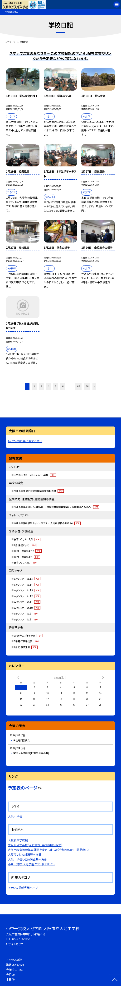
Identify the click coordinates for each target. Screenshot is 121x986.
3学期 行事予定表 (27, 641)
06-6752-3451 (21, 939)
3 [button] (41, 386)
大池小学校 (15, 816)
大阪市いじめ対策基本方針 (24, 854)
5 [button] (55, 386)
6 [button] (62, 386)
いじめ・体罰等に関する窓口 (25, 441)
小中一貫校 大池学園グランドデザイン (31, 864)
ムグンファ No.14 (27, 584)
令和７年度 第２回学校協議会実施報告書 (38, 491)
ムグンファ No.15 (27, 578)
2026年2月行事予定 (28, 635)
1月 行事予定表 (25, 647)
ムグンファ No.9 (26, 613)
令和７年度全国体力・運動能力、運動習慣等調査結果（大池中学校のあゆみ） (56, 507)
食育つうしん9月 (26, 562)
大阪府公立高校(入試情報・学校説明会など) (35, 845)
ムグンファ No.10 (27, 608)
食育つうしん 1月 (27, 539)
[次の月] (103, 677)
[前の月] (18, 677)
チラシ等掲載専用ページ (23, 887)
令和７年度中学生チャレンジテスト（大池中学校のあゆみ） (47, 523)
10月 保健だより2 (27, 551)
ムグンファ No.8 (26, 619)
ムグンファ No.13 (27, 590)
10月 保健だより (27, 557)
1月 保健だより (25, 545)
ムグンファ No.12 (27, 596)
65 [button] (78, 386)
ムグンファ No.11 (27, 602)
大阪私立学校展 (18, 840)
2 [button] (34, 386)
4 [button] (48, 386)
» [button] (95, 386)
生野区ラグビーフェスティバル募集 (35, 475)
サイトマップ (15, 944)
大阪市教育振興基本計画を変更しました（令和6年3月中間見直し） (48, 850)
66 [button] (87, 386)
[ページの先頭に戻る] (115, 980)
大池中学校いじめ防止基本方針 (27, 859)
